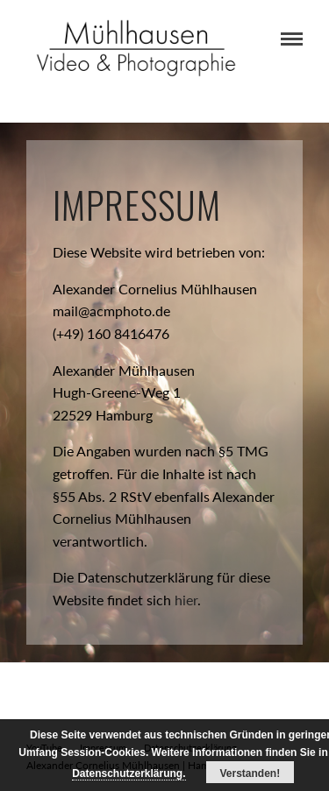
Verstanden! (250, 773)
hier (186, 599)
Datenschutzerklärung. (128, 773)
